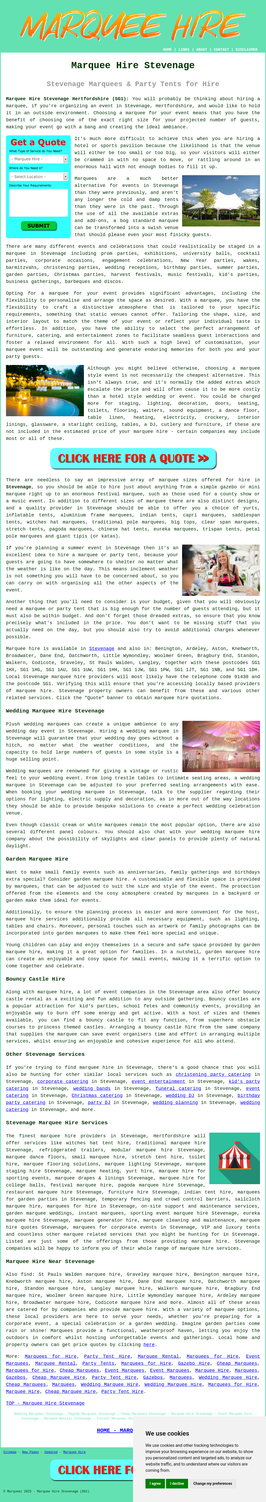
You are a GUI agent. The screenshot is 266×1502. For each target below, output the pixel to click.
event (13, 590)
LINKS (183, 50)
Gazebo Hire (194, 1363)
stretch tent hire (157, 1157)
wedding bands (92, 1088)
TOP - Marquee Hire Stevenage (45, 1403)
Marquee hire (23, 648)
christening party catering (213, 1074)
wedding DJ (180, 1095)
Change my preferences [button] (212, 1483)
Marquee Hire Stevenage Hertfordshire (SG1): (67, 99)
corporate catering (62, 1081)
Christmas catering (97, 1095)
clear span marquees (229, 522)
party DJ (99, 1102)
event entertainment (158, 1081)
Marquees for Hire (51, 1356)
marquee (135, 113)
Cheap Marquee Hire (58, 1377)
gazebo (228, 487)
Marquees (246, 1370)
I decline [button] (177, 1483)
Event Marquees (124, 1370)
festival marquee (120, 494)
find (26, 1274)
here (149, 1344)
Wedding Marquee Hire (228, 1377)
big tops (183, 522)
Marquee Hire (212, 1370)
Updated (50, 1452)
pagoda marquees (70, 529)
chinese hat (114, 529)
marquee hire (68, 676)
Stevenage (18, 487)
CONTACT (221, 50)
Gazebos (16, 1377)
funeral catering (178, 1088)
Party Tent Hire (107, 1356)
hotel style (126, 396)
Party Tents (98, 1363)
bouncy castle (105, 1020)
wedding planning (175, 1102)
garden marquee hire (100, 879)
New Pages (30, 1452)
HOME (167, 50)
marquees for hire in (76, 1206)
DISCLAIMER (246, 50)
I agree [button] (155, 1483)
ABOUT (201, 50)
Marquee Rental (158, 1356)
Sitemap (9, 1452)
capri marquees (203, 515)
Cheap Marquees (237, 1363)
